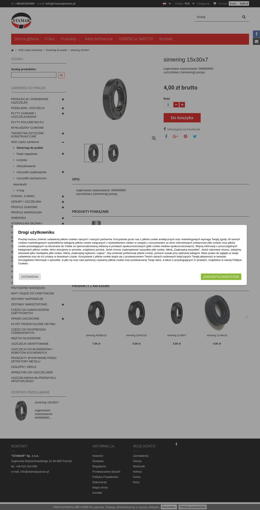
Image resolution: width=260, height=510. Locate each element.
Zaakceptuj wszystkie (203, 276)
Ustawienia (47, 276)
